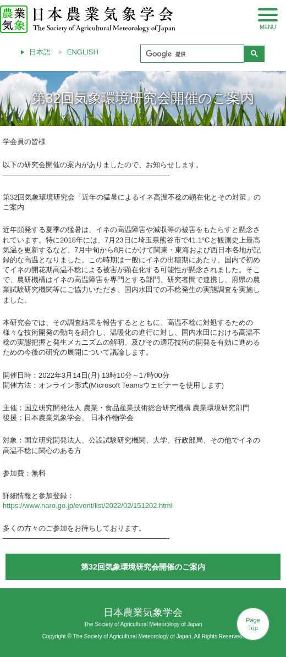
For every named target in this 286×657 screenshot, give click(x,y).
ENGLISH (82, 52)
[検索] (191, 54)
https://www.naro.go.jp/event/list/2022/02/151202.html (88, 505)
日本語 (40, 52)
